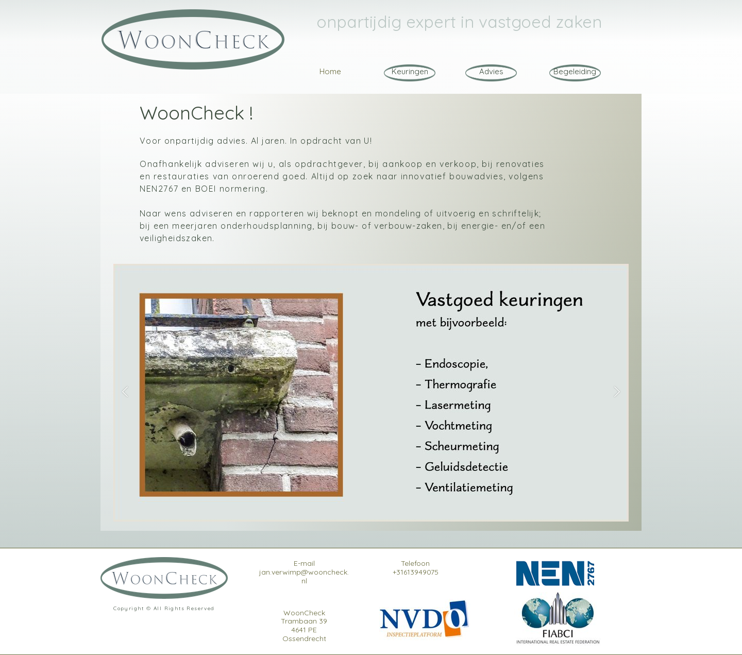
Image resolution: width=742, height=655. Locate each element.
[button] (125, 393)
